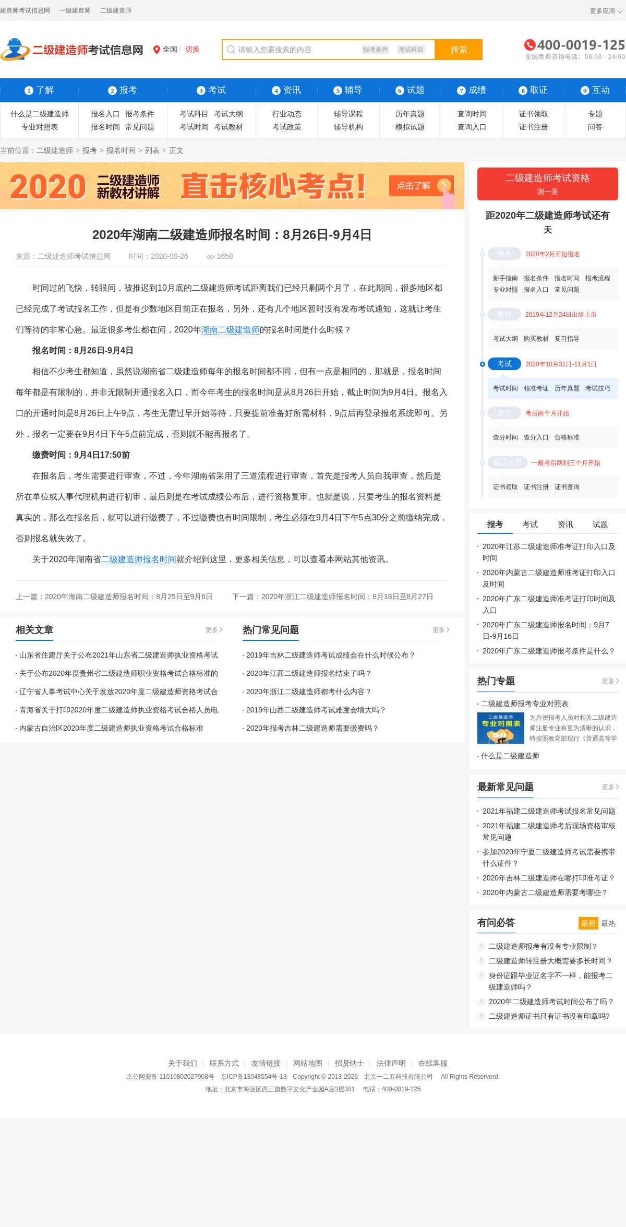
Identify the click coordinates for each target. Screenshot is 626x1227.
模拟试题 (410, 127)
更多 (212, 630)
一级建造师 (75, 10)
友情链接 (266, 1063)
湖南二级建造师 (230, 329)
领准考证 (536, 388)
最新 (588, 923)
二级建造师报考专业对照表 (525, 703)
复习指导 (567, 338)
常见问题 (139, 127)
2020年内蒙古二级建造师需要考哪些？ (545, 892)
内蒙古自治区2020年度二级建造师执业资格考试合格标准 (111, 728)
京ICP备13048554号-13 (254, 1076)
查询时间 (472, 114)
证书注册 (533, 127)
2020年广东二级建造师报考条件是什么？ (549, 651)
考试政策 (287, 127)
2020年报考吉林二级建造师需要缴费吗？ (312, 728)
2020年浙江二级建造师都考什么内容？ (309, 691)
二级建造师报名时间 (138, 559)
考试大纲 (228, 114)
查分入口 (536, 437)
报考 (89, 150)
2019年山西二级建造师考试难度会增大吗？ (316, 710)
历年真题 (410, 114)
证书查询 (567, 487)
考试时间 (194, 127)
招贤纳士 (349, 1063)
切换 (192, 49)
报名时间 (105, 127)
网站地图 (307, 1063)
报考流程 (597, 278)
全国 (165, 49)
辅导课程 (348, 114)
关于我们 (182, 1063)
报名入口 (105, 114)
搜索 (459, 49)
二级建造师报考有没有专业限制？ (543, 946)
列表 (152, 150)
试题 (410, 90)
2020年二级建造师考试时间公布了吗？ (552, 1001)
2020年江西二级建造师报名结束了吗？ (309, 673)
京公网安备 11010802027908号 (170, 1076)
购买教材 (536, 338)
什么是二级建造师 (39, 114)
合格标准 (567, 437)
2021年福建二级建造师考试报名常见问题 (549, 811)
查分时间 (505, 437)
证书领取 (533, 114)
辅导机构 (348, 127)
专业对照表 (39, 127)
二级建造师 (115, 10)
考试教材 (228, 127)
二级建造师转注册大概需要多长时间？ (551, 961)
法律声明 (391, 1063)
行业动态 (287, 114)
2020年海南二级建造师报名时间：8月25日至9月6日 (129, 596)
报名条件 (536, 278)
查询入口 (472, 127)
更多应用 (602, 11)
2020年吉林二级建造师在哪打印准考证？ (549, 878)
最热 (608, 923)
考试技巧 (597, 388)
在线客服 (433, 1063)
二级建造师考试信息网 (74, 256)
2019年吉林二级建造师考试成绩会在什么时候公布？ (331, 655)
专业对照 (505, 289)
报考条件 (375, 49)
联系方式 (224, 1063)
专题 (595, 114)
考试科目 (411, 49)
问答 (595, 127)
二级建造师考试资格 (547, 185)
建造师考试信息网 (25, 10)
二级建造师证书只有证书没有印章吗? (549, 1016)
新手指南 (505, 278)
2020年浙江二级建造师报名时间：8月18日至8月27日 (347, 596)
